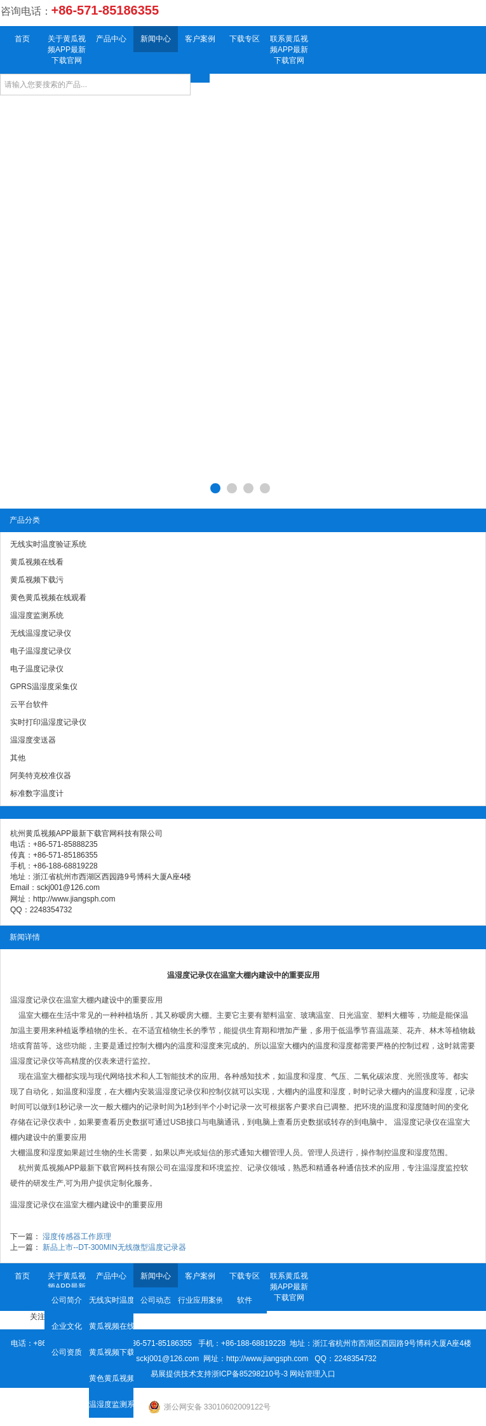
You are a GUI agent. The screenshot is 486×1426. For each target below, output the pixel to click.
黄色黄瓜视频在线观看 (111, 1378)
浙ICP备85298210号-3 (250, 1373)
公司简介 (66, 1300)
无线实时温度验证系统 (111, 1300)
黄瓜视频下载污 (111, 1352)
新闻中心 (155, 38)
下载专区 (244, 38)
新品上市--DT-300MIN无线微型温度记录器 (114, 1247)
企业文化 (66, 1326)
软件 (244, 1300)
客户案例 (200, 38)
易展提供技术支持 (181, 1373)
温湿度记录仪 (33, 1000)
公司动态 (155, 1300)
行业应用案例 (200, 1300)
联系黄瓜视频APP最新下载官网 (289, 49)
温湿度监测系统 (111, 1404)
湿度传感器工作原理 (77, 1236)
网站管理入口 (312, 1373)
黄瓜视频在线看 (111, 1326)
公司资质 (66, 1352)
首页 (22, 38)
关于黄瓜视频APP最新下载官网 (67, 49)
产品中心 (111, 38)
